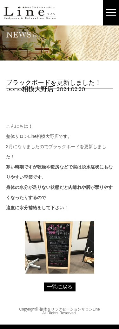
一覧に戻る (59, 287)
